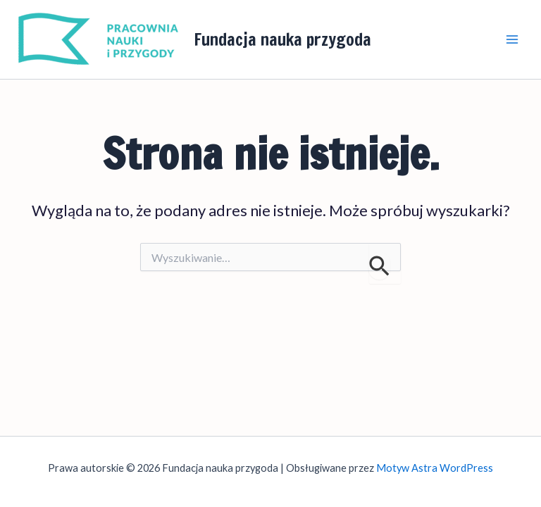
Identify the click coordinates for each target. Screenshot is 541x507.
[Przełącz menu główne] (512, 39)
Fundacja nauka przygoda (282, 39)
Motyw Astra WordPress (434, 468)
